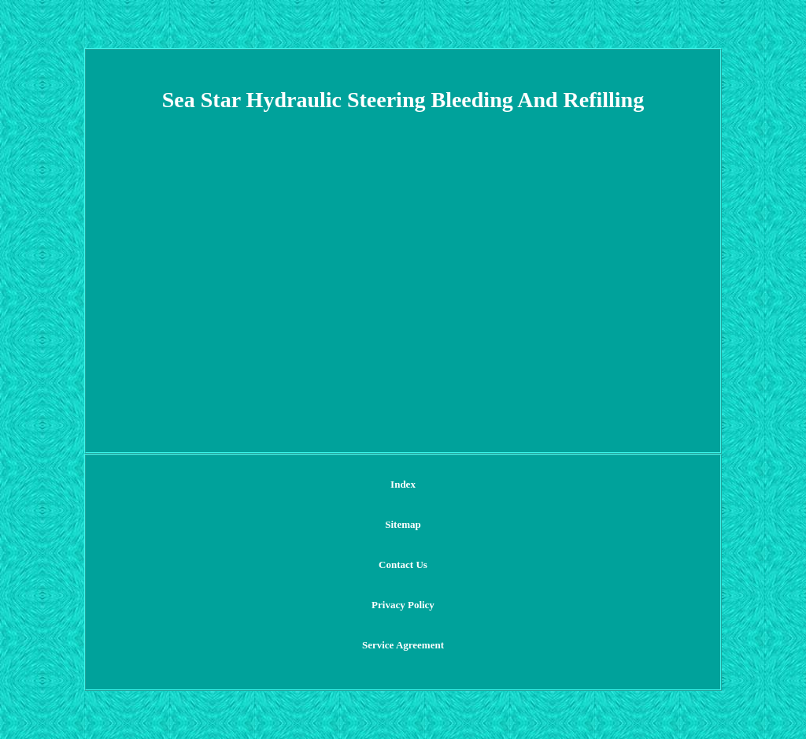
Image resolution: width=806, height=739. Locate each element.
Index (403, 484)
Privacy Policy (403, 605)
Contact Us (403, 564)
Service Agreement (403, 645)
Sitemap (403, 524)
